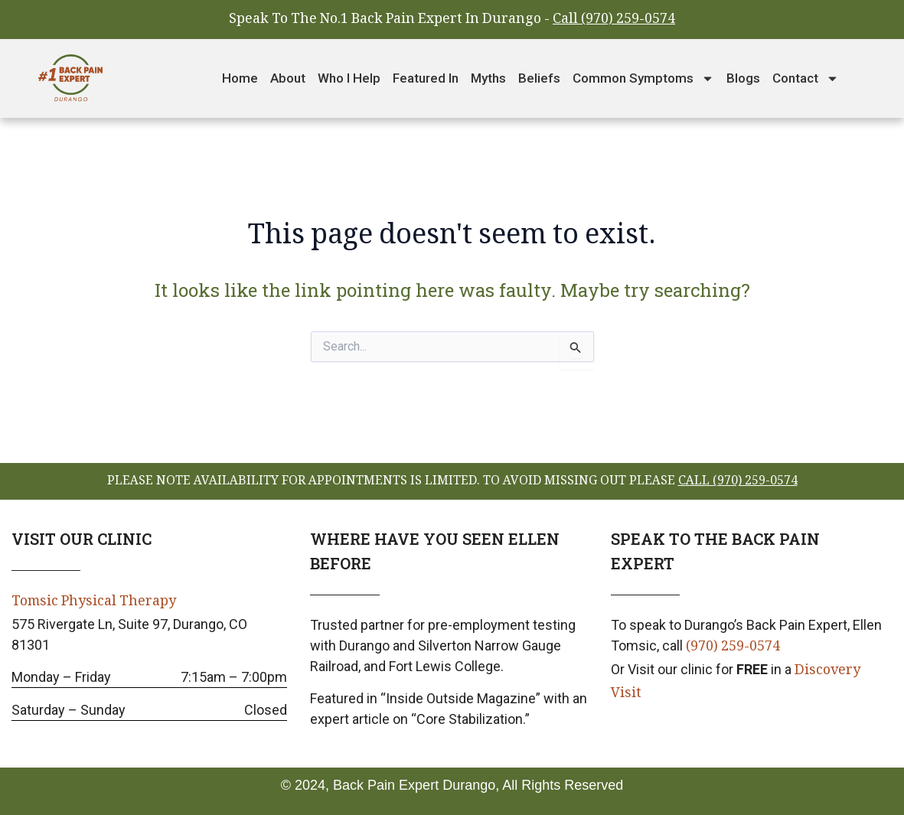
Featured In (426, 78)
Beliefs (539, 78)
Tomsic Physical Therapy (94, 602)
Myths (488, 78)
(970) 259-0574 (733, 647)
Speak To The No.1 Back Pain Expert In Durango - (452, 19)
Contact (805, 78)
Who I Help (349, 78)
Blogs (743, 78)
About (287, 78)
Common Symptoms (643, 78)
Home (240, 78)
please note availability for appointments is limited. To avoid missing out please (452, 481)
